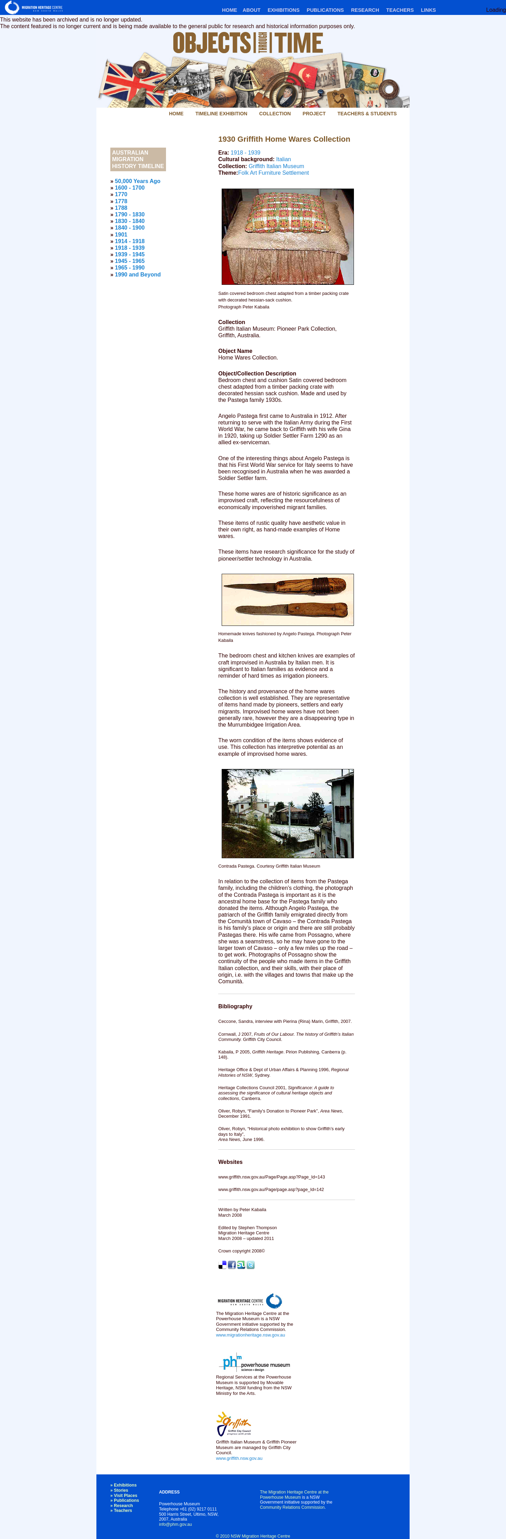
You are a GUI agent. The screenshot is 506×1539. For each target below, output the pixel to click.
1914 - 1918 (129, 241)
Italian (283, 159)
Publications (325, 10)
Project (314, 113)
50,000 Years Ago (137, 181)
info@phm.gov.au (175, 1524)
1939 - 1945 (129, 254)
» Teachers (121, 1510)
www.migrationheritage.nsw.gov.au (250, 1335)
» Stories (119, 1490)
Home (229, 10)
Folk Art (247, 173)
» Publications (124, 1500)
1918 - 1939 (245, 153)
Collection (275, 113)
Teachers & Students (367, 113)
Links (428, 10)
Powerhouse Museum (280, 1497)
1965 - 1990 (129, 268)
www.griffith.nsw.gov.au (239, 1458)
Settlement (295, 173)
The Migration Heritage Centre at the (294, 1492)
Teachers (400, 10)
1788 (121, 208)
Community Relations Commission (292, 1507)
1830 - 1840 (129, 221)
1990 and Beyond (138, 275)
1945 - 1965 (129, 261)
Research (365, 10)
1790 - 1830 (129, 214)
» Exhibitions (123, 1485)
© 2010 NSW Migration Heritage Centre (253, 1536)
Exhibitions (284, 10)
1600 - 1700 (129, 188)
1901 (121, 235)
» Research (121, 1505)
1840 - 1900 (129, 228)
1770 (121, 194)
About (251, 10)
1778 (121, 201)
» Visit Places (123, 1495)
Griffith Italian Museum (276, 166)
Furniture (270, 173)
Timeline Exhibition (221, 113)
